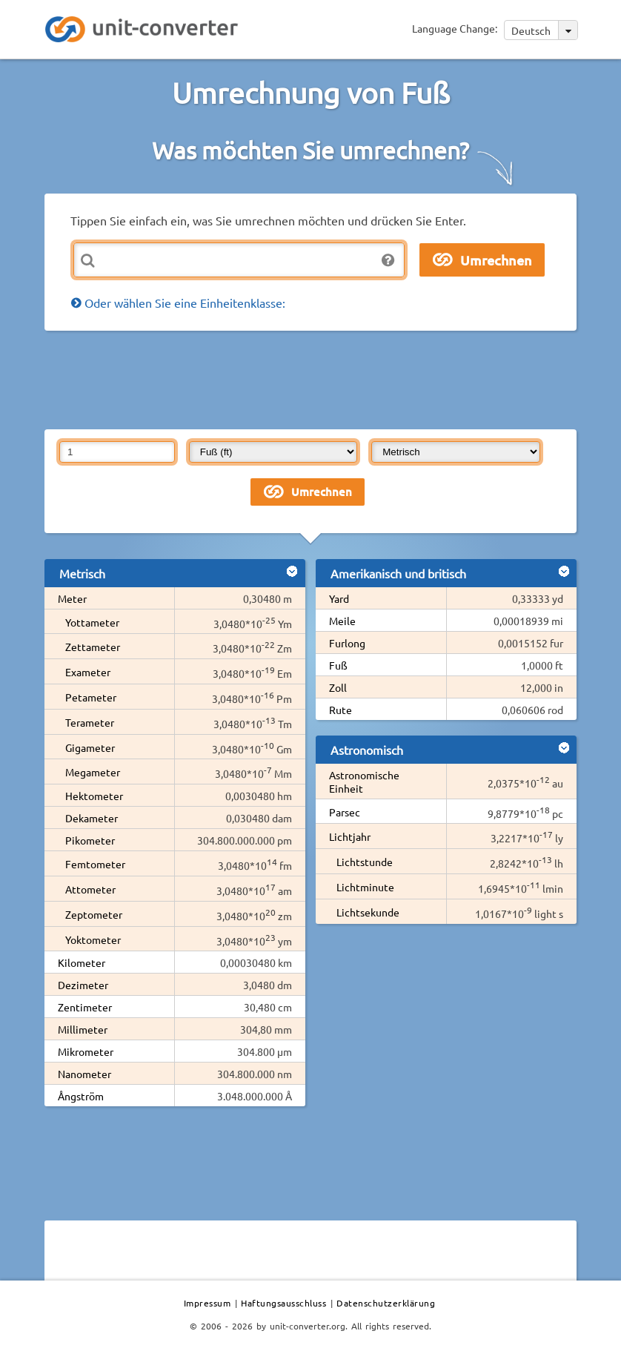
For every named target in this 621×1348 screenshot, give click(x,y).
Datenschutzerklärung (385, 1303)
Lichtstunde (364, 861)
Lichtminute (365, 886)
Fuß (338, 665)
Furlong (347, 643)
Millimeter (82, 1029)
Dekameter (91, 818)
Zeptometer (93, 914)
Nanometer (84, 1073)
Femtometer (95, 863)
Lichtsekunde (367, 912)
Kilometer (81, 962)
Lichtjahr (350, 836)
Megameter (92, 772)
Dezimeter (83, 984)
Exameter (87, 671)
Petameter (90, 697)
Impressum (207, 1303)
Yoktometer (93, 939)
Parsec (344, 812)
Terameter (89, 722)
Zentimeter (85, 1007)
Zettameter (92, 646)
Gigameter (90, 747)
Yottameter (92, 622)
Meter (72, 598)
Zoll (338, 687)
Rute (340, 709)
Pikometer (90, 840)
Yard (339, 598)
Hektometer (94, 795)
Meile (342, 620)
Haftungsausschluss (283, 1303)
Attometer (90, 889)
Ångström (81, 1096)
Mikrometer (85, 1051)
